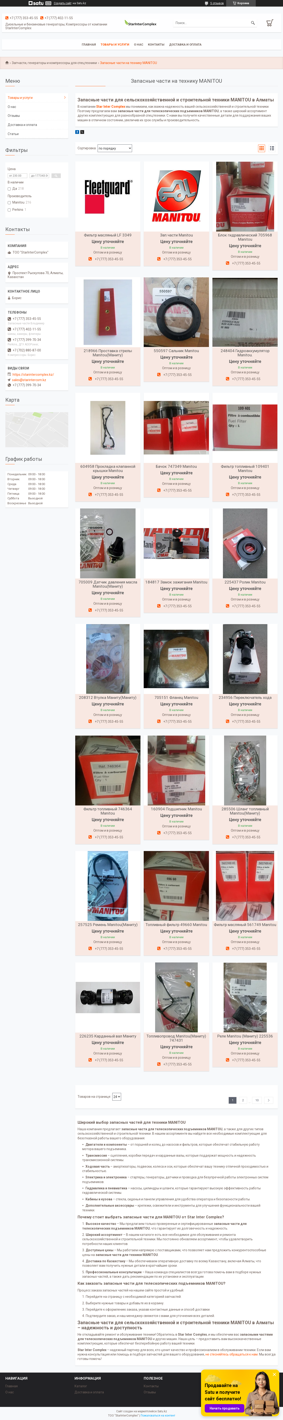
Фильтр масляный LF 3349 (108, 235)
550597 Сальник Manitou (176, 351)
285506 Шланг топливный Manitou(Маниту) (245, 811)
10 (257, 1100)
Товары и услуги (115, 44)
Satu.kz (162, 1411)
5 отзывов (217, 3)
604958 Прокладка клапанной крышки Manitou (107, 468)
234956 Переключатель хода (245, 697)
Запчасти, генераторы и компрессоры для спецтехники (54, 63)
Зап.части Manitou (176, 235)
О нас (138, 44)
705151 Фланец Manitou (176, 697)
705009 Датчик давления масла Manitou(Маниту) (107, 584)
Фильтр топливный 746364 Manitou (107, 811)
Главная (89, 44)
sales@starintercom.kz (29, 380)
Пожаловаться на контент (158, 1415)
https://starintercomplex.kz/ (33, 374)
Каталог (81, 1386)
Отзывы (14, 116)
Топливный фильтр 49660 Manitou (176, 925)
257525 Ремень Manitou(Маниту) (108, 925)
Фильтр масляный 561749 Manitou (245, 925)
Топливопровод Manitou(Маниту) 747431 (176, 1038)
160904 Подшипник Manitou (176, 809)
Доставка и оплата (185, 44)
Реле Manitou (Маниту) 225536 (245, 1036)
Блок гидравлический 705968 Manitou (245, 237)
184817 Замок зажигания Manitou (176, 582)
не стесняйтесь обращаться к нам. (231, 1354)
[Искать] (253, 23)
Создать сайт (63, 3)
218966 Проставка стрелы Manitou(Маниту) (108, 353)
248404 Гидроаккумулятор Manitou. (245, 353)
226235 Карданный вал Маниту (107, 1036)
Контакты (156, 44)
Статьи (13, 134)
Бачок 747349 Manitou (176, 466)
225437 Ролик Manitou (245, 582)
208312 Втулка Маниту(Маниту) (107, 697)
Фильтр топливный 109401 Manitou (245, 468)
